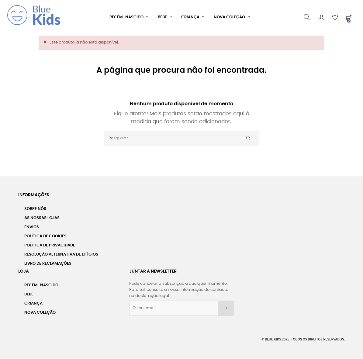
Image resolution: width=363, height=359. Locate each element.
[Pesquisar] (181, 136)
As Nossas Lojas (42, 216)
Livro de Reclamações (47, 261)
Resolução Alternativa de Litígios (61, 252)
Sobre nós (35, 207)
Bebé (28, 292)
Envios (31, 225)
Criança (33, 301)
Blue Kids (273, 337)
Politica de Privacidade (49, 243)
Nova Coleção (40, 310)
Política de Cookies (45, 234)
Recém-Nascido (41, 283)
